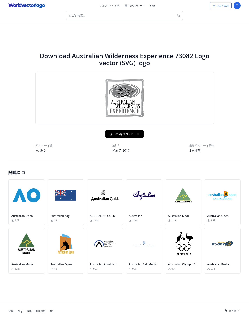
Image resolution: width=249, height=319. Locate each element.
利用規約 (40, 311)
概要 (29, 311)
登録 (10, 311)
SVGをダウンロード (124, 134)
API (51, 311)
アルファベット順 (109, 5)
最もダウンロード (134, 5)
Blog (152, 5)
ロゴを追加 (221, 5)
